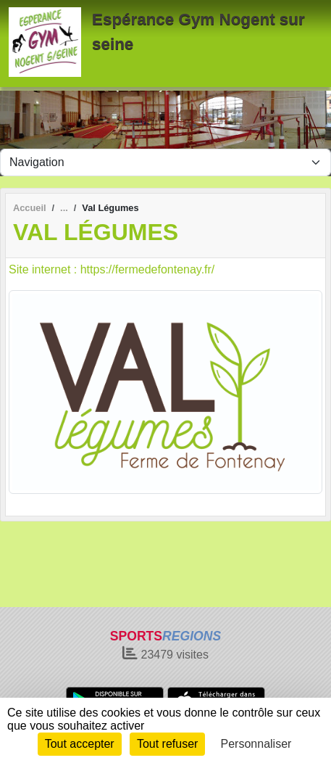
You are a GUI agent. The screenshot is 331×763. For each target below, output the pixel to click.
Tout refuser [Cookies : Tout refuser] (167, 744)
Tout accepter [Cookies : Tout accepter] (79, 744)
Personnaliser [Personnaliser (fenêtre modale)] (256, 744)
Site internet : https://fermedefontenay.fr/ (111, 269)
